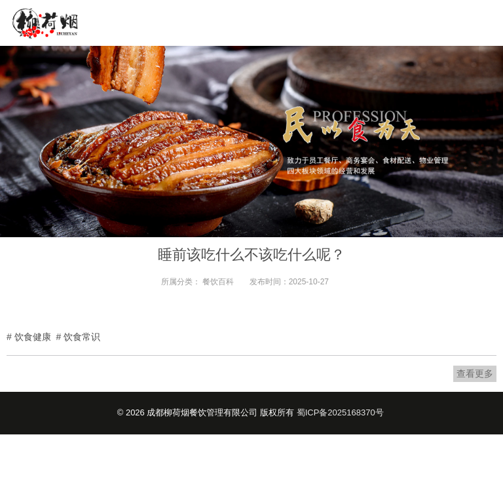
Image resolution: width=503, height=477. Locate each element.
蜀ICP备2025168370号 (340, 412)
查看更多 (474, 373)
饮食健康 (32, 337)
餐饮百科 (218, 281)
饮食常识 (82, 337)
